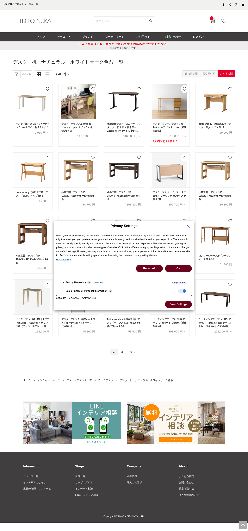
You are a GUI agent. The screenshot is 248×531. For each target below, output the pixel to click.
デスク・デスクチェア (82, 387)
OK (179, 268)
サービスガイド (84, 490)
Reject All (149, 268)
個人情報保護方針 (190, 503)
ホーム (27, 387)
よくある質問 (187, 483)
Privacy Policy (63, 259)
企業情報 (132, 483)
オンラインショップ (50, 387)
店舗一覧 (80, 483)
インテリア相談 (84, 496)
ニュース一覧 (31, 483)
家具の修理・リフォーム (38, 496)
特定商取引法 (187, 496)
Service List (97, 282)
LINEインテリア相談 (87, 503)
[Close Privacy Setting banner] (188, 226)
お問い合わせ (187, 490)
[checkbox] (182, 291)
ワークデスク (110, 387)
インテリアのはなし (35, 490)
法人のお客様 (135, 490)
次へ (133, 358)
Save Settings (178, 304)
